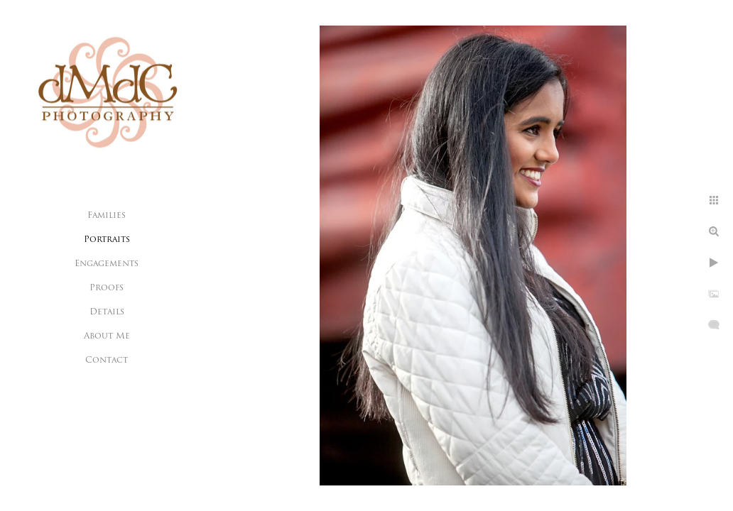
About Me (107, 336)
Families (106, 215)
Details (106, 312)
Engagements (107, 264)
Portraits (107, 240)
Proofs (106, 288)
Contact (106, 360)
